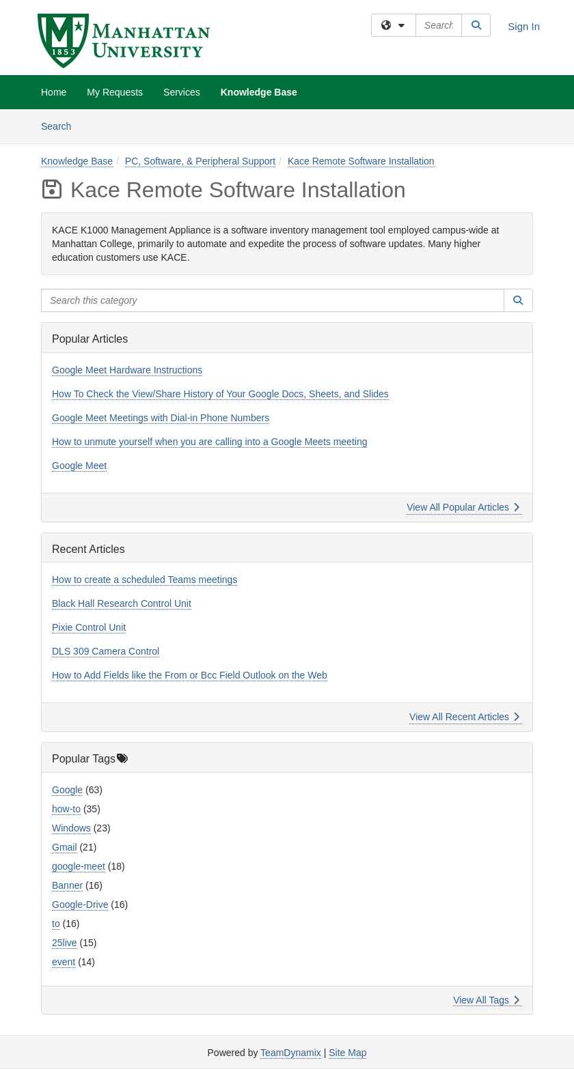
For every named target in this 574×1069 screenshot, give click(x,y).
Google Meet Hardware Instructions (127, 370)
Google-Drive (80, 904)
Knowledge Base (259, 92)
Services (181, 92)
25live (64, 942)
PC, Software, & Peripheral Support (200, 161)
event (63, 961)
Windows (71, 828)
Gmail (64, 847)
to (56, 923)
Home (53, 92)
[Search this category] (272, 300)
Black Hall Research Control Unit (121, 603)
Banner (67, 885)
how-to (66, 808)
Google (67, 789)
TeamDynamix (290, 1052)
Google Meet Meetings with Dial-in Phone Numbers (160, 417)
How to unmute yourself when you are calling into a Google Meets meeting (209, 441)
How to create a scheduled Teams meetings (144, 579)
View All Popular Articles (463, 507)
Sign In (524, 26)
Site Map (347, 1052)
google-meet (78, 866)
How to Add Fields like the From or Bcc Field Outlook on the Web (189, 675)
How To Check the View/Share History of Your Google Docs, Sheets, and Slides (220, 393)
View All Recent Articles (464, 716)
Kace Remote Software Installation (361, 161)
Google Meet (79, 465)
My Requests (115, 92)
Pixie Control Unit (89, 627)
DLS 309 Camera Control (105, 651)
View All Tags (486, 1000)
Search (61, 125)
